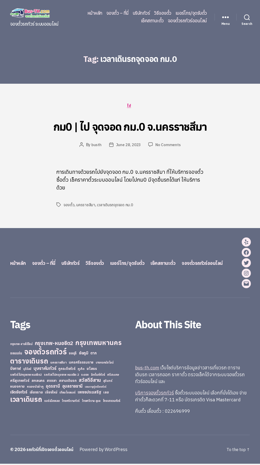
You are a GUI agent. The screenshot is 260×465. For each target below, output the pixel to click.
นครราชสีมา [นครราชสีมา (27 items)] (58, 363)
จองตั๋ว (68, 206)
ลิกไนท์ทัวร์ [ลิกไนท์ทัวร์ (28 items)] (98, 376)
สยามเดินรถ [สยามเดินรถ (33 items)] (68, 382)
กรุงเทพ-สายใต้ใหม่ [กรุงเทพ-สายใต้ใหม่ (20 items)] (21, 345)
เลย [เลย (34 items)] (106, 393)
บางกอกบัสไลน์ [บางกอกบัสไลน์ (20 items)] (104, 364)
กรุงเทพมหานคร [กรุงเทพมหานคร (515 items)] (98, 344)
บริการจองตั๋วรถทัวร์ (154, 394)
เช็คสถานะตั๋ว (152, 21)
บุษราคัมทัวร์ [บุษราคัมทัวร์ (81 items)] (45, 369)
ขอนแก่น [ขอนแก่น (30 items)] (16, 354)
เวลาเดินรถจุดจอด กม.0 (116, 206)
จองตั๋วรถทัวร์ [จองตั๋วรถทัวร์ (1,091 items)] (45, 353)
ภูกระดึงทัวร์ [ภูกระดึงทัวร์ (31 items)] (67, 370)
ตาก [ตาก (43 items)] (93, 354)
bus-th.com (147, 369)
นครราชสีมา (86, 206)
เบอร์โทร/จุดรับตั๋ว (191, 13)
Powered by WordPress (108, 451)
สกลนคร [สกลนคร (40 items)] (37, 382)
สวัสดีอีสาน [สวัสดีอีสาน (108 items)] (90, 381)
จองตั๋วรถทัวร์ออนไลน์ (187, 21)
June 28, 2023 (128, 145)
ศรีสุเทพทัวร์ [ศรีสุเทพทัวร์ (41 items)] (19, 382)
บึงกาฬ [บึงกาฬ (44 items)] (15, 369)
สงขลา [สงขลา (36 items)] (52, 382)
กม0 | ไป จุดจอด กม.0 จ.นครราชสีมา (130, 125)
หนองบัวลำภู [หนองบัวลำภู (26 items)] (35, 388)
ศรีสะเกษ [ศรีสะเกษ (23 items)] (113, 376)
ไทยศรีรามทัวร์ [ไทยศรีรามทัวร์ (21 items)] (70, 402)
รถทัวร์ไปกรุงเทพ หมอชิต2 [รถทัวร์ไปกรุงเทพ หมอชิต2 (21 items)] (26, 376)
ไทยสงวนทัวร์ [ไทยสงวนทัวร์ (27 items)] (111, 402)
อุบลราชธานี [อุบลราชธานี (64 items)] (72, 387)
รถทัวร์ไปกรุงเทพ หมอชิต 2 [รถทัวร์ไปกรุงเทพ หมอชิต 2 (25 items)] (61, 376)
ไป (130, 106)
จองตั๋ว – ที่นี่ (117, 13)
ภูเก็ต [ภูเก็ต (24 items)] (81, 370)
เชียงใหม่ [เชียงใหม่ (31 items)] (51, 393)
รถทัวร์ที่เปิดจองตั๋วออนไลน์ (52, 451)
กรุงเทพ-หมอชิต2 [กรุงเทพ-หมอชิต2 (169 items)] (54, 344)
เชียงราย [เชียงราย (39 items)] (36, 393)
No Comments (169, 145)
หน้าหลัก (94, 13)
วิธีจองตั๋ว (162, 13)
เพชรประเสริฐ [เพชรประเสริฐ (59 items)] (89, 393)
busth (95, 145)
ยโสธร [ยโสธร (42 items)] (92, 369)
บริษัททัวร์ (141, 13)
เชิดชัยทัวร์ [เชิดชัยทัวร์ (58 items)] (18, 393)
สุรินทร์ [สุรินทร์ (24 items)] (107, 382)
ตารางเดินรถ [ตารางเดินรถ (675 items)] (29, 362)
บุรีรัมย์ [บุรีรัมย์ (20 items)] (27, 370)
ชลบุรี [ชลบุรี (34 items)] (73, 354)
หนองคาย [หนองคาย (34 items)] (17, 387)
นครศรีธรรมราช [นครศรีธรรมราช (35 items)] (81, 363)
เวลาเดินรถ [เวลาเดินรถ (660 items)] (26, 400)
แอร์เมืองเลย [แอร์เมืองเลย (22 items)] (51, 402)
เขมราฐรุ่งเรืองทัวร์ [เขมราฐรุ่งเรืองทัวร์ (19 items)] (95, 388)
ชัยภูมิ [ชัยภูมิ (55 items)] (83, 354)
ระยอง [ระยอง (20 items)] (85, 376)
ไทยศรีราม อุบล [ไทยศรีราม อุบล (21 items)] (91, 402)
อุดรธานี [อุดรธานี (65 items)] (53, 387)
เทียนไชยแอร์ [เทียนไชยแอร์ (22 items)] (67, 393)
